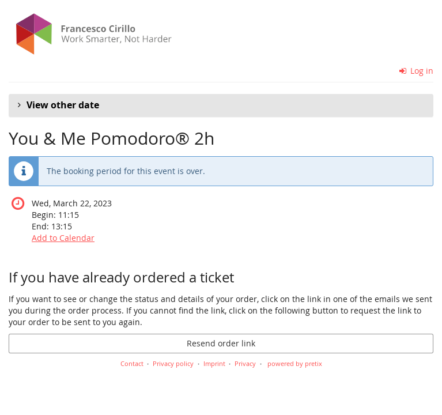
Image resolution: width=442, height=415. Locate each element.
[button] (221, 105)
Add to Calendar (63, 237)
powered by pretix (294, 363)
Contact (131, 363)
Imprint (214, 363)
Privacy (245, 363)
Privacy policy (173, 363)
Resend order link (221, 343)
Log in (416, 70)
